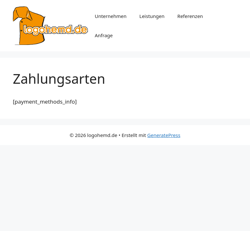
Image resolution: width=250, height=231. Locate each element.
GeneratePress (163, 135)
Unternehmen (110, 16)
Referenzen (190, 16)
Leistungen (151, 16)
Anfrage (104, 35)
